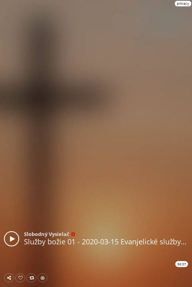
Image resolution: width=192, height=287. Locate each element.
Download (44, 278)
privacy (183, 3)
